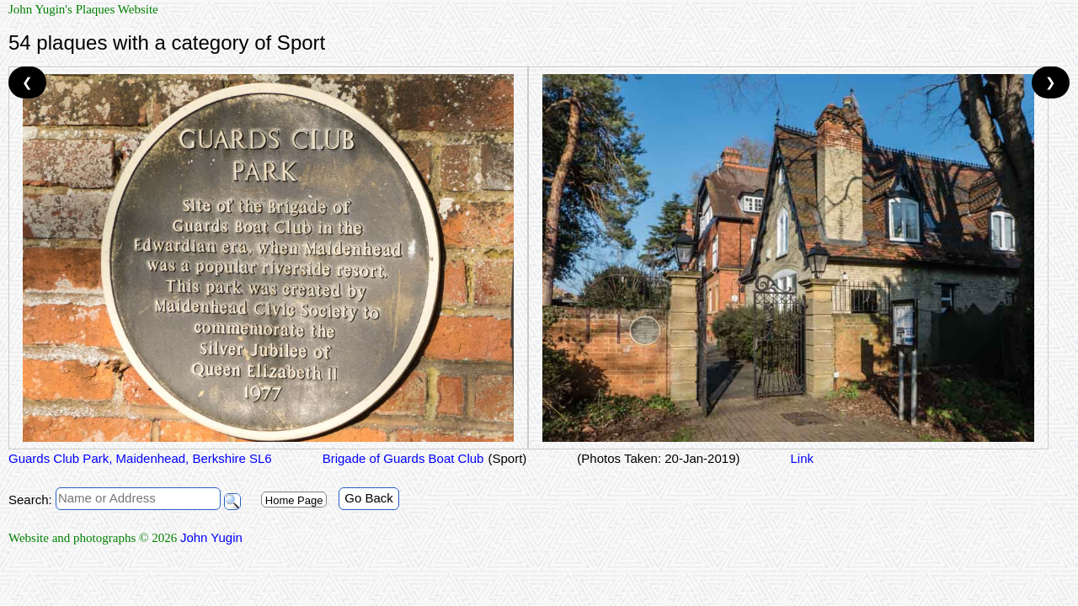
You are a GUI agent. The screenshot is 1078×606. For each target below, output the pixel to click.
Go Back (368, 498)
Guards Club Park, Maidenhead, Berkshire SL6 (140, 458)
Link (802, 458)
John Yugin (211, 537)
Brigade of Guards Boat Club (403, 458)
